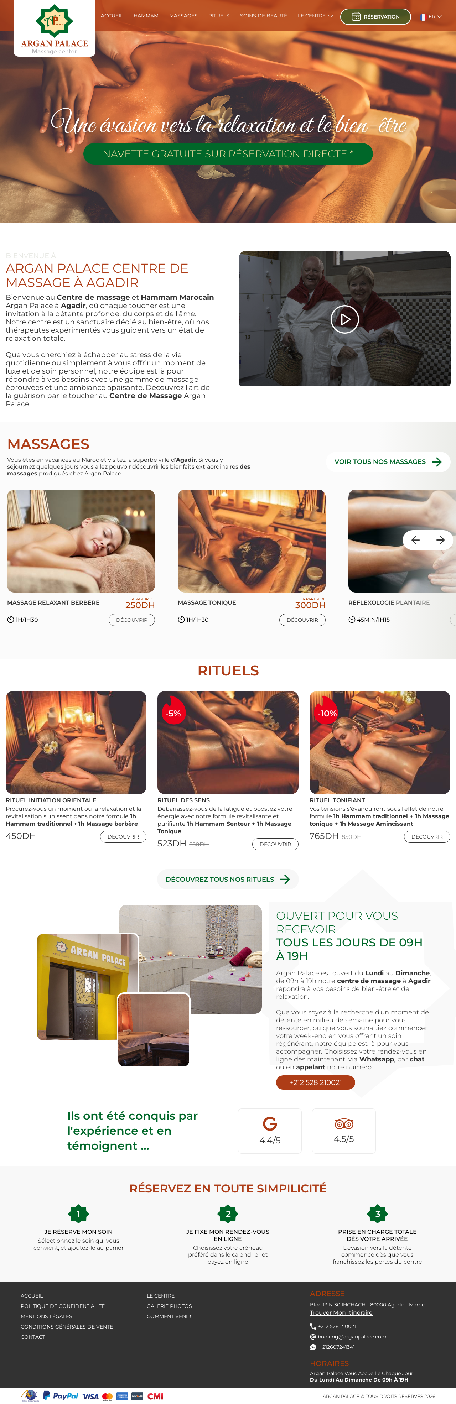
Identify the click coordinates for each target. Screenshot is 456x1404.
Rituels (218, 15)
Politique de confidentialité (63, 1306)
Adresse (327, 1293)
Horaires (329, 1363)
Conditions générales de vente (67, 1327)
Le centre (312, 15)
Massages (183, 15)
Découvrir (131, 620)
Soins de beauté (263, 15)
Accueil (112, 15)
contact (33, 1337)
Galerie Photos (169, 1306)
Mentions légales (46, 1316)
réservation (376, 16)
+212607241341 (332, 1347)
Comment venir (169, 1316)
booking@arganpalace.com (348, 1336)
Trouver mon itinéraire (341, 1312)
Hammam (146, 15)
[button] (426, 16)
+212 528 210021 (315, 1082)
